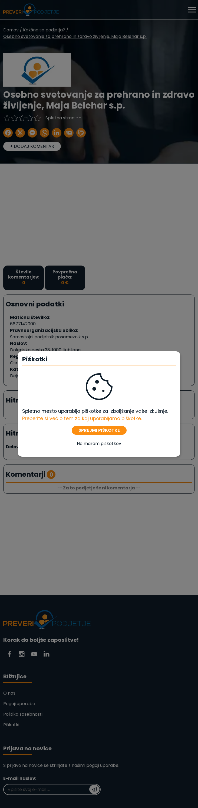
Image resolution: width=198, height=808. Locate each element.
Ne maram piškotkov (99, 443)
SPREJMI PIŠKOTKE (99, 430)
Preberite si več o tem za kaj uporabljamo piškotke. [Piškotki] (82, 418)
